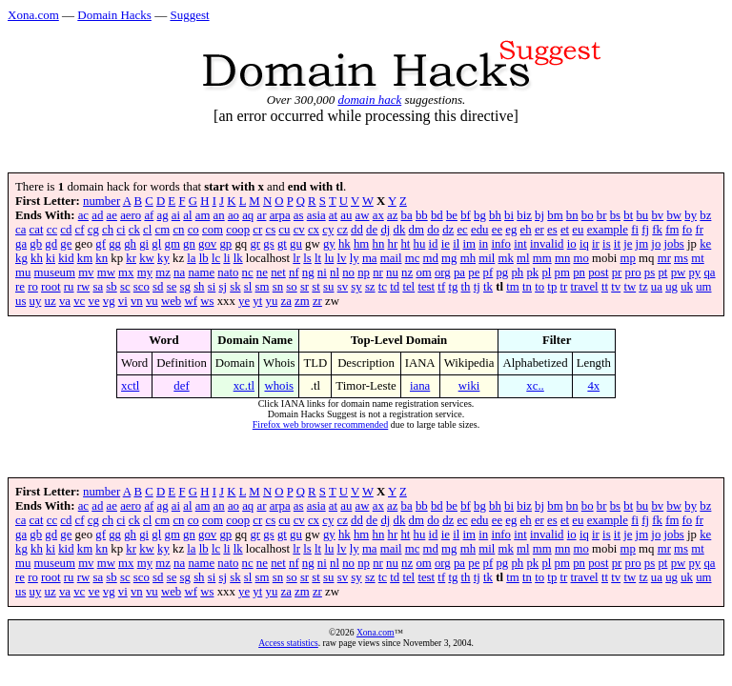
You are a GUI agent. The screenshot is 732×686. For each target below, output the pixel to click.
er (539, 229)
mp (628, 258)
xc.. (534, 386)
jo (656, 244)
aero (130, 215)
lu (329, 258)
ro (33, 286)
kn (101, 258)
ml (523, 258)
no (348, 272)
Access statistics (288, 642)
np (363, 272)
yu (272, 301)
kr (131, 258)
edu (479, 229)
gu (296, 244)
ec (462, 229)
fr (699, 229)
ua (656, 286)
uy (36, 301)
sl (248, 286)
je (627, 244)
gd (51, 244)
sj (222, 286)
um (703, 286)
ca (20, 229)
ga (21, 244)
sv (342, 286)
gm (172, 244)
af (148, 215)
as (299, 215)
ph (517, 272)
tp (552, 286)
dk (400, 229)
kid (65, 258)
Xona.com (33, 15)
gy (329, 244)
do (433, 229)
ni (322, 272)
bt (628, 215)
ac (83, 215)
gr (255, 244)
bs (615, 215)
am (203, 215)
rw (84, 286)
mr (664, 258)
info (501, 244)
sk (235, 286)
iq (584, 244)
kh (36, 258)
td (394, 286)
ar (261, 215)
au (346, 215)
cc (52, 229)
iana (420, 386)
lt (318, 258)
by (690, 215)
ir (596, 244)
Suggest (189, 15)
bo (587, 215)
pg (502, 272)
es (552, 229)
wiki (469, 386)
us (20, 301)
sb (111, 286)
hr (393, 244)
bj (539, 215)
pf (488, 272)
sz (370, 286)
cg (93, 229)
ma (369, 258)
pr (617, 272)
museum (54, 272)
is (606, 244)
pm (562, 272)
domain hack (369, 99)
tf (441, 286)
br (602, 215)
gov (207, 244)
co (193, 229)
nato (227, 272)
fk (657, 229)
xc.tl (244, 386)
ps (649, 272)
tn (527, 286)
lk (238, 258)
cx (313, 229)
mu (22, 272)
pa (459, 272)
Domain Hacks (114, 15)
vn (137, 301)
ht (405, 244)
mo (580, 258)
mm (542, 258)
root (51, 286)
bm (554, 215)
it (617, 244)
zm (302, 301)
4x (593, 386)
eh (526, 229)
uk (687, 286)
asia (316, 215)
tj (477, 286)
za (286, 301)
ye (244, 301)
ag (163, 215)
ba (407, 215)
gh (130, 244)
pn (579, 272)
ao (233, 215)
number (101, 201)
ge (65, 244)
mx (125, 272)
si (212, 286)
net (278, 272)
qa (709, 272)
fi (635, 229)
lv (342, 258)
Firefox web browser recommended (320, 424)
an (219, 215)
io (572, 244)
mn (562, 258)
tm (512, 286)
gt (282, 244)
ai (176, 215)
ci (120, 229)
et (564, 229)
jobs (674, 244)
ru (69, 286)
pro (633, 272)
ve (93, 301)
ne (262, 272)
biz (524, 215)
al (187, 215)
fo (687, 229)
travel (585, 286)
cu (284, 229)
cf (80, 229)
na (179, 272)
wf (190, 301)
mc (412, 258)
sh (198, 286)
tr (564, 286)
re (20, 286)
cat (37, 229)
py (694, 272)
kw (146, 258)
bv (657, 215)
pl (546, 272)
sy (356, 286)
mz (163, 272)
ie (445, 244)
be (452, 215)
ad (97, 215)
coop (238, 229)
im (470, 244)
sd (157, 286)
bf (465, 215)
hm (361, 244)
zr (317, 301)
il (456, 244)
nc (248, 272)
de (371, 229)
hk (344, 244)
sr (304, 286)
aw (363, 215)
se (172, 286)
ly (354, 258)
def (181, 386)
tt (604, 286)
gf (100, 244)
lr (296, 258)
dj (385, 229)
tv (615, 286)
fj (645, 229)
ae (112, 215)
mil (486, 258)
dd (357, 229)
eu (577, 229)
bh (495, 215)
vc (79, 301)
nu (392, 272)
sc (125, 286)
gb (36, 244)
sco (141, 286)
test (426, 286)
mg (449, 258)
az (392, 215)
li (226, 258)
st (316, 286)
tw (629, 286)
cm (163, 229)
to (539, 286)
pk (532, 272)
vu (152, 301)
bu (642, 215)
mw (106, 272)
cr (257, 229)
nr (378, 272)
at (333, 215)
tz (643, 286)
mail (391, 258)
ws (207, 301)
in (483, 244)
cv (299, 229)
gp (225, 244)
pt (662, 272)
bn (572, 215)
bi (509, 215)
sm (262, 286)
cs (270, 229)
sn (278, 286)
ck (134, 229)
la (191, 258)
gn (189, 244)
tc (382, 286)
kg (21, 258)
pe (473, 272)
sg (185, 286)
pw (678, 272)
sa (97, 286)
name (201, 272)
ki (50, 258)
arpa (280, 215)
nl (334, 272)
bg (480, 215)
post (598, 272)
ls (307, 258)
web (171, 301)
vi (123, 301)
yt (257, 301)
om (423, 272)
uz (50, 301)
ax (378, 215)
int (520, 244)
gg (115, 244)
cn (178, 229)
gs (268, 244)
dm (416, 229)
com (212, 229)
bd (437, 215)
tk (488, 286)
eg (511, 229)
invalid (547, 244)
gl (156, 244)
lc (216, 258)
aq (248, 215)
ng (308, 272)
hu (420, 244)
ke (705, 244)
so (291, 286)
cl (147, 229)
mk (506, 258)
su (328, 286)
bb (422, 215)
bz (705, 215)
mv (85, 272)
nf (294, 272)
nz (407, 272)
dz (448, 229)
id (433, 244)
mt (697, 258)
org (443, 272)
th (466, 286)
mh (468, 258)
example (607, 229)
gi (144, 244)
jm (642, 244)
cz (342, 229)
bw (673, 215)
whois (279, 386)
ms (681, 258)
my (144, 272)
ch (107, 229)
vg (109, 301)
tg (453, 286)
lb (204, 258)
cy (328, 229)
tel (408, 286)
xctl (130, 386)
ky (163, 258)
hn (379, 244)
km (84, 258)
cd (65, 229)
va (65, 301)
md (430, 258)
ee (497, 229)
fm (672, 229)
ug (671, 286)
